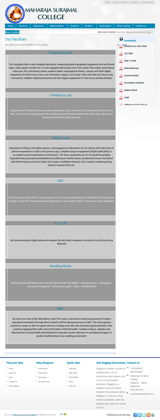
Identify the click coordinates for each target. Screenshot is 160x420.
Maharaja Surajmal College (24, 415)
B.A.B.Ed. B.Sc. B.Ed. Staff (135, 46)
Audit (126, 97)
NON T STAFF (130, 61)
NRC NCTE (73, 373)
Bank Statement (131, 68)
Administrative (57, 26)
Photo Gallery (147, 2)
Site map (72, 386)
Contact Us (134, 2)
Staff (10, 377)
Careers (115, 2)
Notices (124, 2)
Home (10, 26)
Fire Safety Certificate (134, 83)
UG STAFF (128, 54)
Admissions (38, 26)
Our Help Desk (43, 382)
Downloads (42, 377)
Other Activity (123, 26)
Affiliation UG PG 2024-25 (135, 105)
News (107, 2)
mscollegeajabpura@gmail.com (142, 394)
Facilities (89, 26)
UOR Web (72, 369)
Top (61, 414)
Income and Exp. (131, 75)
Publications (105, 26)
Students (74, 26)
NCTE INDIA (73, 377)
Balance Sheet (130, 90)
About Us (23, 26)
